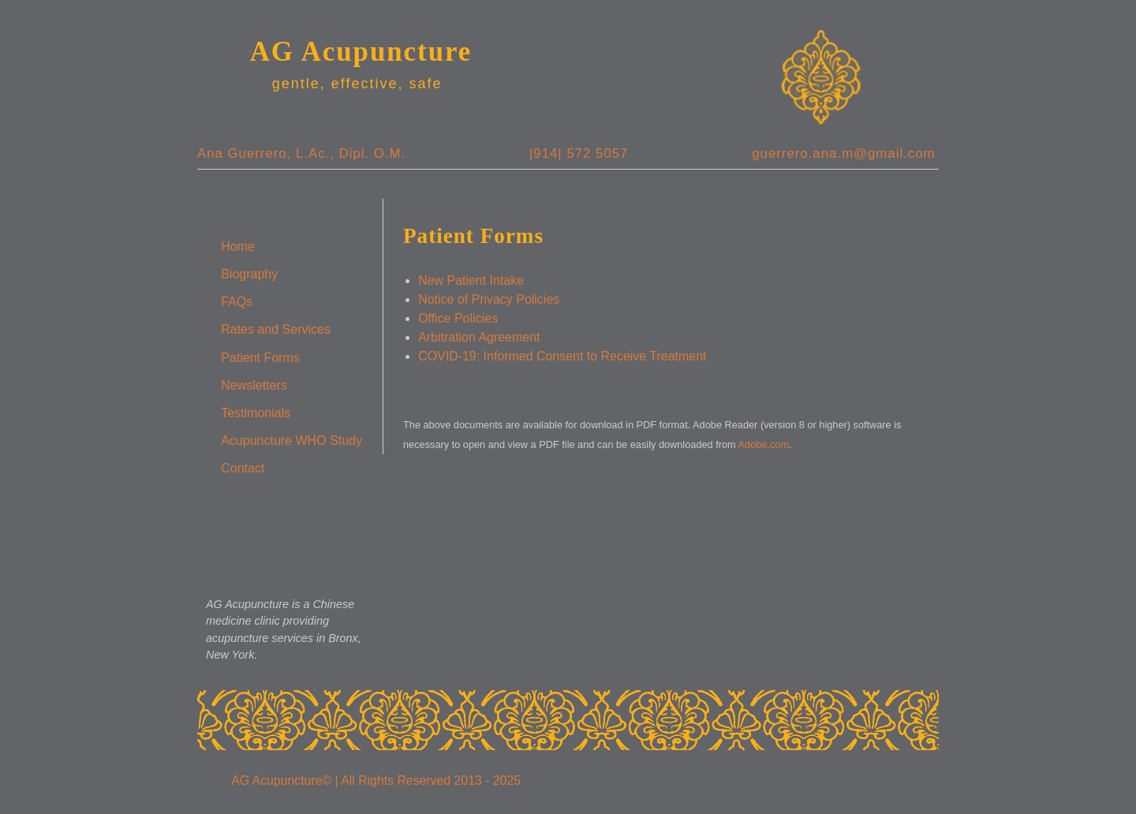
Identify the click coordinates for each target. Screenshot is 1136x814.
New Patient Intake (471, 280)
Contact (242, 468)
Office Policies (458, 318)
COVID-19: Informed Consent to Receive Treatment (562, 356)
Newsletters (254, 385)
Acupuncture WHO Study (291, 440)
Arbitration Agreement (479, 337)
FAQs (236, 301)
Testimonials (255, 413)
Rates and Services (276, 329)
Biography (249, 274)
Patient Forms (260, 357)
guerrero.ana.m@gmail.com (843, 153)
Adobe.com (764, 444)
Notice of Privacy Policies (488, 299)
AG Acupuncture (361, 51)
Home (238, 246)
